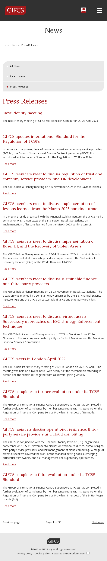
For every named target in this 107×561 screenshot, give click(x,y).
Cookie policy (42, 553)
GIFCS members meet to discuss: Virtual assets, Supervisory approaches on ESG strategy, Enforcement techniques (51, 321)
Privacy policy (24, 553)
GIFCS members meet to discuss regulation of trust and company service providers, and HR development (52, 176)
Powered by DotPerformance (71, 553)
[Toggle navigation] (99, 10)
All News (15, 66)
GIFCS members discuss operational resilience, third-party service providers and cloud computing (51, 432)
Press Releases (19, 86)
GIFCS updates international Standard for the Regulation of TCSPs (44, 139)
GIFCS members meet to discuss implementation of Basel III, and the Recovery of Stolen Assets (49, 244)
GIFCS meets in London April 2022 (34, 358)
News (15, 45)
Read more (9, 164)
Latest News (17, 76)
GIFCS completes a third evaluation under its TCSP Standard (49, 477)
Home (6, 45)
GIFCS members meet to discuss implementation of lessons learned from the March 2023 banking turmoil (51, 206)
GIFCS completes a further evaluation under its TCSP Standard (51, 394)
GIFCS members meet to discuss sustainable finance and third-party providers (50, 281)
